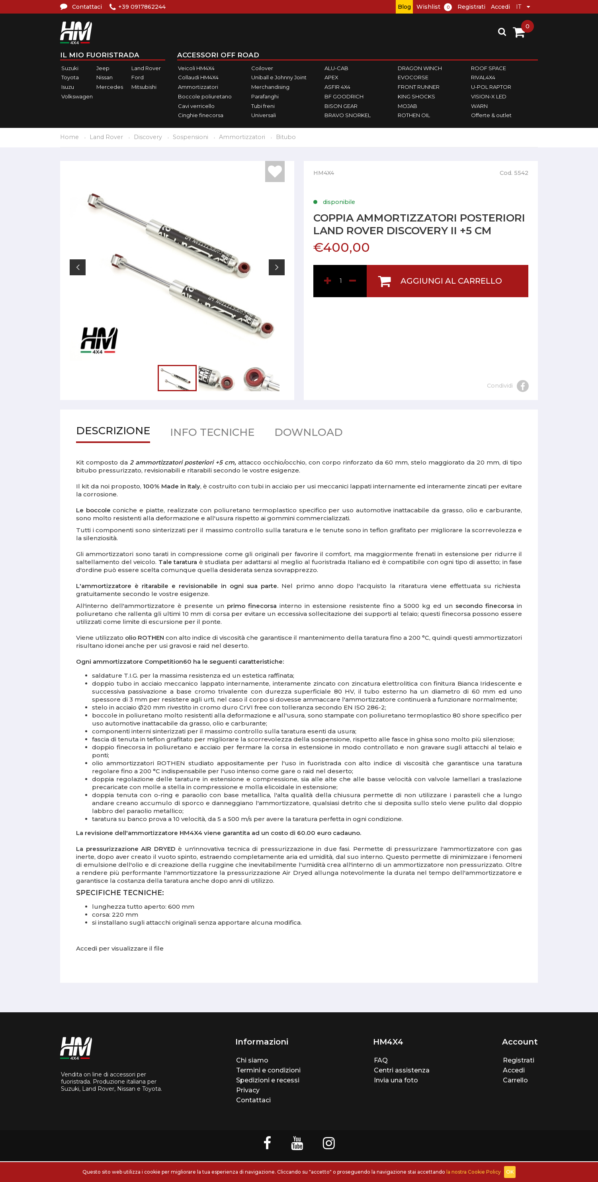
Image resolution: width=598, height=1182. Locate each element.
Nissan (104, 77)
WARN (479, 106)
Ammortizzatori (198, 87)
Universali (263, 115)
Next (277, 267)
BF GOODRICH (343, 96)
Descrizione (113, 432)
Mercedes (109, 87)
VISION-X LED (488, 96)
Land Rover (146, 68)
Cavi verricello (196, 106)
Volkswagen (77, 96)
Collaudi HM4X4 (198, 77)
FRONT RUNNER (419, 87)
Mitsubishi (143, 87)
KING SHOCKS (416, 96)
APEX (331, 77)
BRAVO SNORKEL (347, 115)
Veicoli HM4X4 (196, 68)
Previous (78, 267)
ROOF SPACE (488, 68)
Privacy (248, 1090)
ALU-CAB (336, 68)
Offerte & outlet (491, 115)
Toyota (70, 77)
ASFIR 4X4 (337, 87)
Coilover (262, 68)
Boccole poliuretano (205, 96)
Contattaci (253, 1100)
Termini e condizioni (268, 1070)
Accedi (500, 6)
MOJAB (407, 106)
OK (510, 1172)
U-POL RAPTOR (491, 87)
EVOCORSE (413, 77)
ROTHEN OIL (414, 115)
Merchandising (270, 87)
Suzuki (69, 68)
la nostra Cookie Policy (473, 1172)
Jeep (102, 68)
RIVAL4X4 (483, 77)
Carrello (515, 1080)
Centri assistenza (402, 1070)
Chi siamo (252, 1060)
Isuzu (67, 87)
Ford (137, 77)
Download (308, 434)
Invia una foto (396, 1080)
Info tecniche (212, 434)
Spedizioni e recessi (267, 1080)
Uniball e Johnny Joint (279, 77)
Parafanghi (265, 96)
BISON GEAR (341, 106)
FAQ (381, 1060)
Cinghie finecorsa (200, 115)
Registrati (471, 6)
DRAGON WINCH (420, 68)
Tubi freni (263, 106)
